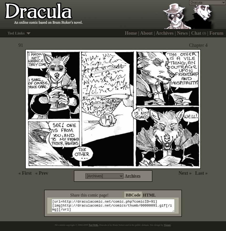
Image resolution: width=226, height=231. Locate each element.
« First (25, 173)
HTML (149, 195)
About (146, 33)
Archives (165, 33)
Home (131, 33)
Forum (216, 33)
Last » (201, 173)
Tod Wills (93, 227)
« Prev (41, 173)
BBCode (133, 195)
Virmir (167, 227)
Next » (185, 173)
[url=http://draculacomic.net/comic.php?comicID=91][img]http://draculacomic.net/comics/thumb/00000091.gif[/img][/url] (116, 207)
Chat (198, 33)
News (182, 33)
